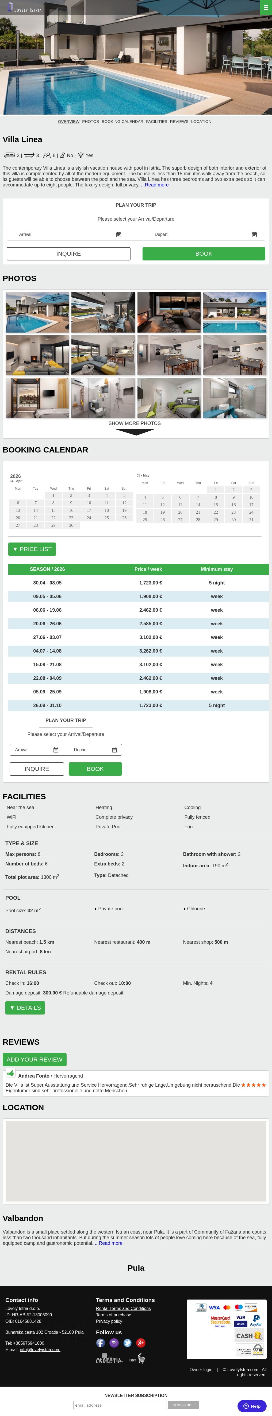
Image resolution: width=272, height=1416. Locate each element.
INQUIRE (68, 253)
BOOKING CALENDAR (122, 121)
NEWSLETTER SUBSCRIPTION (136, 1395)
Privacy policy (109, 1321)
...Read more (155, 185)
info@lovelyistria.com (40, 1349)
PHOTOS (90, 121)
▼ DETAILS (25, 1007)
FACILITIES (156, 121)
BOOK (204, 253)
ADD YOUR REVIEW (35, 1059)
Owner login (201, 1369)
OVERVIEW (69, 121)
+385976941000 (28, 1343)
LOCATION (201, 121)
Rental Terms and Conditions (123, 1308)
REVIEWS (179, 121)
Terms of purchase (113, 1315)
